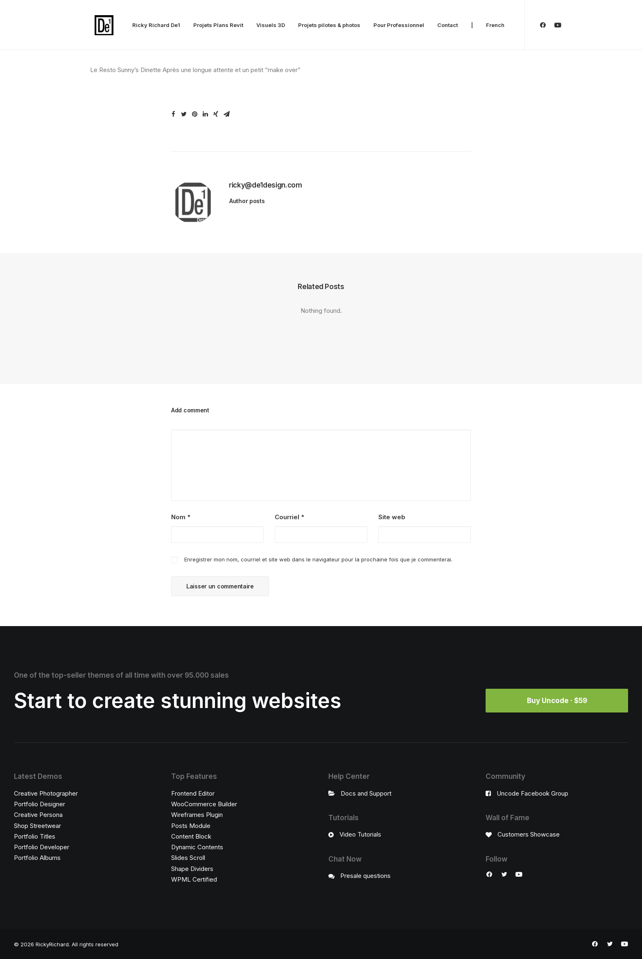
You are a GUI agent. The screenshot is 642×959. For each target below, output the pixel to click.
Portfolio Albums (37, 858)
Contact (447, 25)
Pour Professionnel (398, 25)
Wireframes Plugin (197, 815)
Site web (391, 517)
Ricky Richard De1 (156, 25)
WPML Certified (194, 879)
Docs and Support (366, 793)
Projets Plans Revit (218, 25)
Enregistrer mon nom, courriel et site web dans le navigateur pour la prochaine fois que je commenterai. (318, 559)
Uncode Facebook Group (532, 793)
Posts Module (190, 826)
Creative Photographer (46, 793)
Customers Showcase (528, 834)
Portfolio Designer (39, 804)
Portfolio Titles (34, 836)
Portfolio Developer (41, 847)
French (495, 25)
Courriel (289, 517)
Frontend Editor (193, 793)
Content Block (191, 836)
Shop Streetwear (37, 826)
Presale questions (365, 876)
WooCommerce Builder (204, 804)
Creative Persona (38, 815)
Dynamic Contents (197, 847)
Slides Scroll (188, 858)
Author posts (247, 200)
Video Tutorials (360, 834)
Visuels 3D (270, 25)
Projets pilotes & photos (329, 25)
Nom (180, 517)
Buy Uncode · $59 (557, 701)
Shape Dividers (192, 869)
